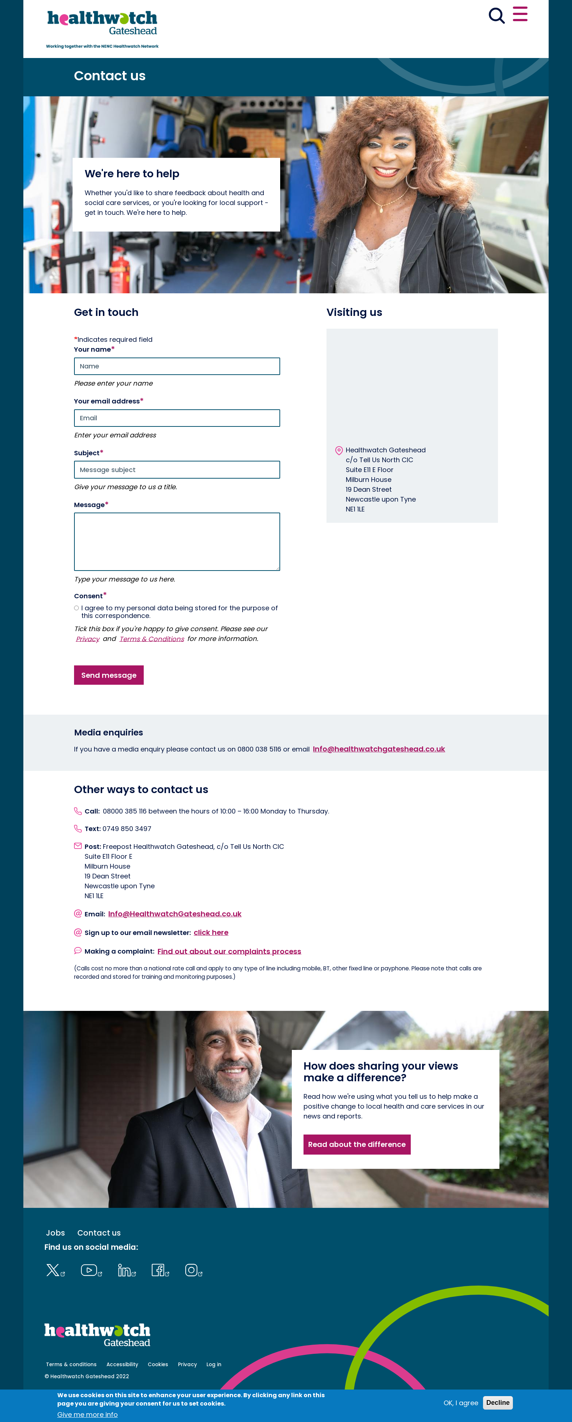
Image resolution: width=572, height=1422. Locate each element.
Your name (92, 378)
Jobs (55, 1261)
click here (211, 960)
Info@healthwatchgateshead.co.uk (379, 777)
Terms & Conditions (151, 666)
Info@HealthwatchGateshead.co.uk (174, 941)
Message (89, 533)
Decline (498, 1402)
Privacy (87, 666)
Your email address (107, 429)
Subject (87, 481)
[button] (421, 16)
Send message (108, 703)
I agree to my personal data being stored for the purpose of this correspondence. (176, 640)
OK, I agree (461, 1402)
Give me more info (87, 1414)
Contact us (492, 15)
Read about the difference (357, 1172)
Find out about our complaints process (229, 979)
